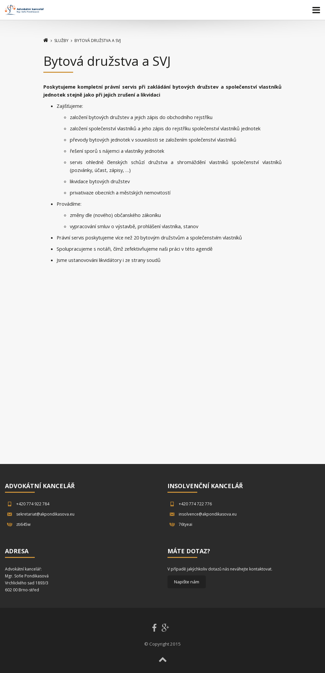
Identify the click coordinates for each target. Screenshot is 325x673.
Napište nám (186, 582)
